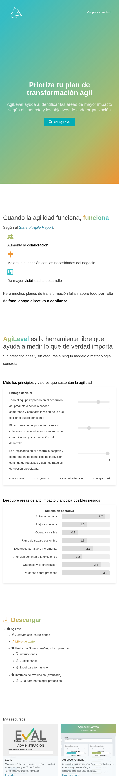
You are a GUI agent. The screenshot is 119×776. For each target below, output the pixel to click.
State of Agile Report (36, 227)
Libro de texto (23, 641)
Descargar (22, 619)
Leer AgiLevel (59, 122)
